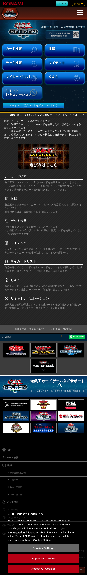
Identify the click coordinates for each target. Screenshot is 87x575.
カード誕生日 (16, 494)
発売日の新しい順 (18, 473)
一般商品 (14, 480)
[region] (43, 541)
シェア (64, 336)
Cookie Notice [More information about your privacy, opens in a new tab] (42, 540)
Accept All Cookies (43, 568)
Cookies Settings (43, 548)
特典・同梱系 (16, 487)
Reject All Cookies (43, 558)
